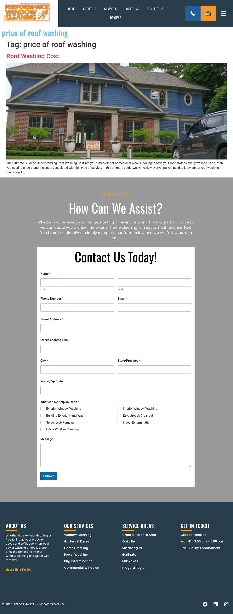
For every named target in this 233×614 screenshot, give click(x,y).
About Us (89, 9)
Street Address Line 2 (55, 340)
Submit (48, 476)
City (44, 360)
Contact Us (155, 9)
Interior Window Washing (140, 408)
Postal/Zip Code (51, 381)
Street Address (51, 319)
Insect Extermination (137, 422)
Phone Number (51, 298)
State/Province (129, 360)
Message (46, 439)
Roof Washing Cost (32, 56)
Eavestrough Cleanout (138, 415)
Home (71, 9)
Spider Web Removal (60, 422)
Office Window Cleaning (62, 429)
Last (120, 289)
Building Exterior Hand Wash (65, 415)
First (43, 289)
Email (123, 298)
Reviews (116, 17)
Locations (132, 9)
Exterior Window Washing (63, 408)
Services (110, 9)
